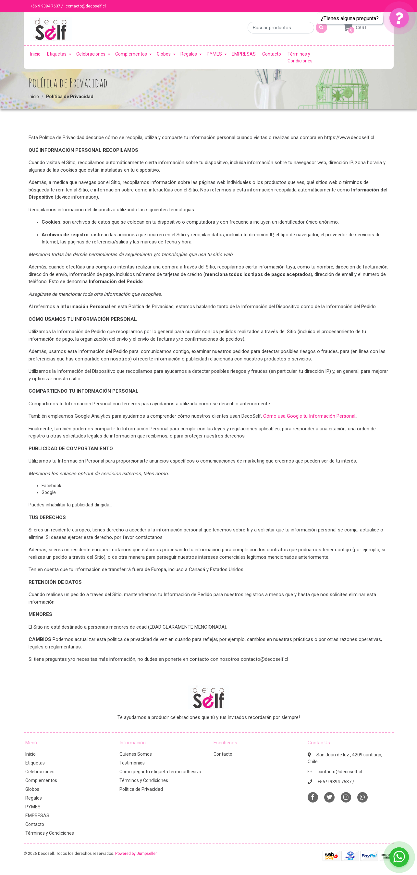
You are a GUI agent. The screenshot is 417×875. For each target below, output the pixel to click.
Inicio (35, 54)
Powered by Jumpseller (135, 853)
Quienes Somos (135, 754)
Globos (164, 54)
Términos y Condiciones (300, 57)
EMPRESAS (244, 54)
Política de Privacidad (141, 789)
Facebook (51, 485)
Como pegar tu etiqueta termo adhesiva (160, 771)
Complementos (131, 54)
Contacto (271, 54)
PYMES (214, 54)
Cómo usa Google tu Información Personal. (309, 416)
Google (49, 492)
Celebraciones (90, 54)
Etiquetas (57, 54)
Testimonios (132, 762)
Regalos (188, 54)
